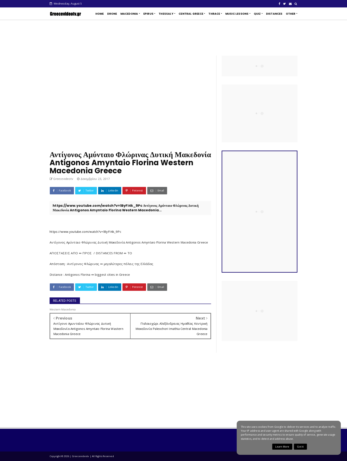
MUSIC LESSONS (237, 14)
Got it (300, 446)
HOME (99, 14)
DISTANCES (274, 14)
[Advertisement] (173, 37)
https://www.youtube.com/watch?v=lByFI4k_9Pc (85, 231)
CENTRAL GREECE (191, 14)
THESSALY (166, 14)
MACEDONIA (129, 14)
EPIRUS (148, 14)
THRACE (214, 14)
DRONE (112, 14)
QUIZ (257, 14)
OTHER (291, 14)
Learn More (282, 446)
